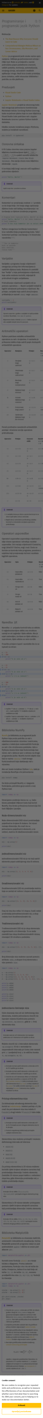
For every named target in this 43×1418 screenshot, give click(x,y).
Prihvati (21, 1405)
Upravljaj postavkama (21, 1411)
